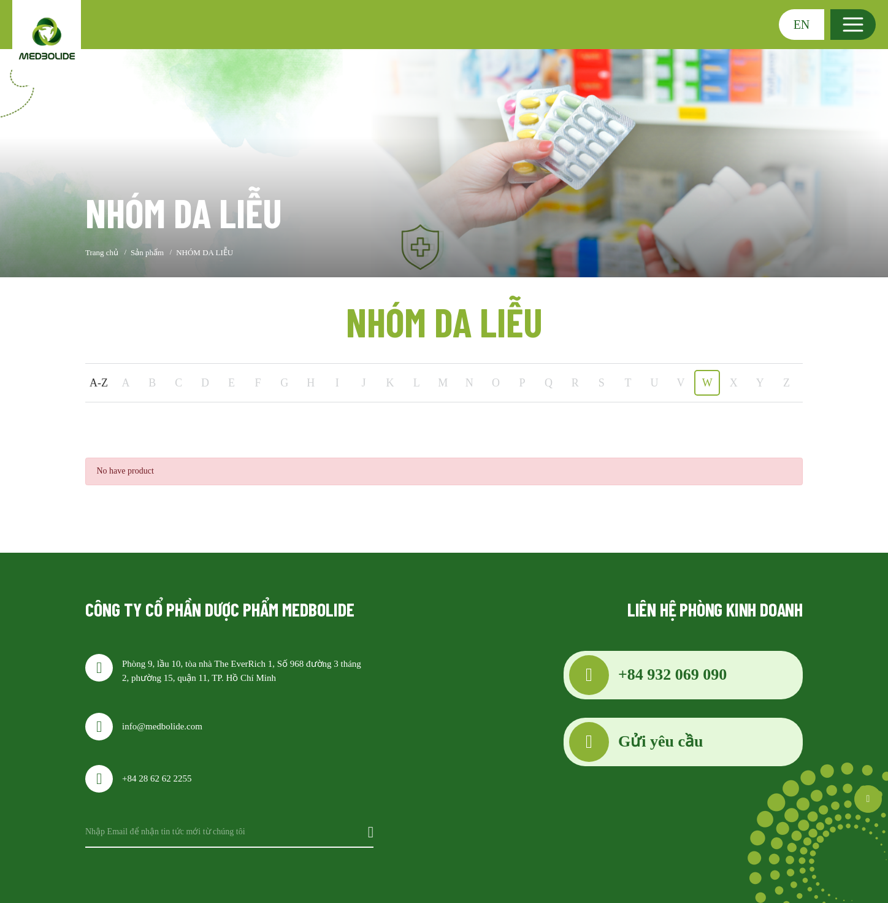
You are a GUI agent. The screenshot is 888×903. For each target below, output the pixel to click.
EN (802, 24)
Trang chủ (101, 252)
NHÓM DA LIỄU (204, 252)
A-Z (99, 383)
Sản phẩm (147, 252)
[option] (444, 163)
